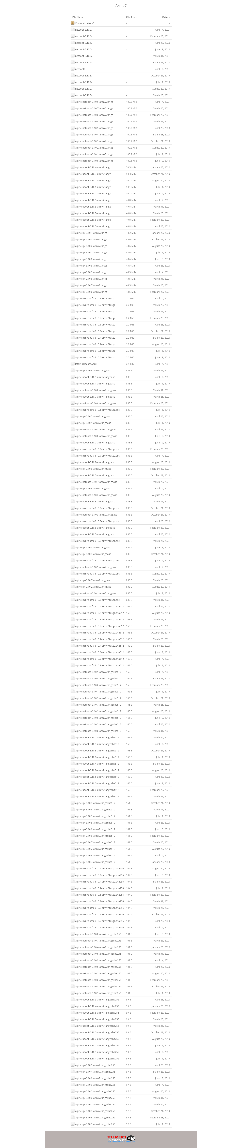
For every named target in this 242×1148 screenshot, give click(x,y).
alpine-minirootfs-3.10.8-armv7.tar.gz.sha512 (97, 619)
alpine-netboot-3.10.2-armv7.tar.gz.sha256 (96, 973)
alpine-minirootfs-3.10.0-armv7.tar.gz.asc (95, 560)
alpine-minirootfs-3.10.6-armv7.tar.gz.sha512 (97, 626)
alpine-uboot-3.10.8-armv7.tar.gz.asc (93, 501)
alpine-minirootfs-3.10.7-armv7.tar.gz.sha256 (97, 907)
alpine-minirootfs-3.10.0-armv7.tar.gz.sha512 (97, 652)
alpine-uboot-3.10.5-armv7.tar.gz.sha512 (95, 776)
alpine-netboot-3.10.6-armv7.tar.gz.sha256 (96, 979)
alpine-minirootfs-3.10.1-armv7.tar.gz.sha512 (97, 665)
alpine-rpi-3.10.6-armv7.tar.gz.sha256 (93, 1117)
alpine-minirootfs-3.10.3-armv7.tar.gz (93, 331)
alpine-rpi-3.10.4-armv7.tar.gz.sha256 (93, 1071)
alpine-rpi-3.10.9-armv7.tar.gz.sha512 (93, 855)
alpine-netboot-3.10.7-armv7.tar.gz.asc (94, 481)
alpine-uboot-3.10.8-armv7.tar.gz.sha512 (95, 796)
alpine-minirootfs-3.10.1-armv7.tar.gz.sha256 (97, 888)
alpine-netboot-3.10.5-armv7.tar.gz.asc (94, 429)
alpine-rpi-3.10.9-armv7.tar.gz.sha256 (93, 1084)
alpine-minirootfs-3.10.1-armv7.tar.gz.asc (95, 409)
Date (165, 17)
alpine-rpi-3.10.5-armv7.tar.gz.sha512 (93, 822)
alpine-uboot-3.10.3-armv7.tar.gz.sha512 (95, 750)
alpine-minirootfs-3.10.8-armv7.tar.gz (93, 311)
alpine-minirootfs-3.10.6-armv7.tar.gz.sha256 (97, 894)
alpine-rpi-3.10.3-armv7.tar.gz (89, 239)
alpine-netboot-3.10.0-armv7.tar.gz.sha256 (96, 934)
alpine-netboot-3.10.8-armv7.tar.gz (92, 121)
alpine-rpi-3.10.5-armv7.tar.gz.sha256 (93, 1065)
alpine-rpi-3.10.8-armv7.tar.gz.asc (91, 370)
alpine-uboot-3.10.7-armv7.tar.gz (91, 213)
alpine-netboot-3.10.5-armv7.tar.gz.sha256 (96, 966)
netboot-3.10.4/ (81, 62)
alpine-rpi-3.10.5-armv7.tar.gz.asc (91, 416)
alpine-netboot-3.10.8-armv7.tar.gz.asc (94, 390)
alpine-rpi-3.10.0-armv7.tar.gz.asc (91, 547)
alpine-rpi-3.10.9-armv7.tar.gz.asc (91, 488)
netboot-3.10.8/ (81, 55)
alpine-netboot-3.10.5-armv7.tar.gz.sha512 (96, 724)
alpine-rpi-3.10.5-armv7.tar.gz (89, 265)
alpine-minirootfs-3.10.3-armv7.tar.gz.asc (95, 508)
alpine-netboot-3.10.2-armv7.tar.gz (92, 147)
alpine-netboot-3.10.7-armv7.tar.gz (92, 108)
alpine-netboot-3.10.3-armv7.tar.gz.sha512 (96, 698)
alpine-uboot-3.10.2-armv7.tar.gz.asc (93, 462)
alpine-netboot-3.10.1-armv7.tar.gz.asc (94, 593)
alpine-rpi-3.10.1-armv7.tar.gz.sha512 (93, 816)
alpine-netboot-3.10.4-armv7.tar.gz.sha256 (96, 947)
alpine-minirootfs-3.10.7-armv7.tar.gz (93, 304)
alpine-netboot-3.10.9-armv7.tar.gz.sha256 (96, 960)
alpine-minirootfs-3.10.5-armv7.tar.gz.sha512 (97, 606)
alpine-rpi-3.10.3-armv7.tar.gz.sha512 (93, 803)
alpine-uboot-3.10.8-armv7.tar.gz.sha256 (95, 1025)
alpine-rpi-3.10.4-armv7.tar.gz (89, 232)
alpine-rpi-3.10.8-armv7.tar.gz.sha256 (93, 1097)
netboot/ (78, 69)
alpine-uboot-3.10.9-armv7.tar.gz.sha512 (95, 744)
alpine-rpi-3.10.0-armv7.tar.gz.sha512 (93, 829)
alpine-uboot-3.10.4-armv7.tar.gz (91, 167)
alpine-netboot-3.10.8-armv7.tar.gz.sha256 (96, 953)
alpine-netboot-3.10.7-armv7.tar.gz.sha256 (96, 940)
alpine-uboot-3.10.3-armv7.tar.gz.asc (93, 475)
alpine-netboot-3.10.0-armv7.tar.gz (92, 160)
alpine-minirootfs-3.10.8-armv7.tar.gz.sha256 (97, 901)
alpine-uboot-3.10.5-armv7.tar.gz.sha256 (95, 999)
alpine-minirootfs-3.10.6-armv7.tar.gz (93, 318)
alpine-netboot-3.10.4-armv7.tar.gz (92, 134)
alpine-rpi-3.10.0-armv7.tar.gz (89, 259)
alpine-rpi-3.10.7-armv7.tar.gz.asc (91, 580)
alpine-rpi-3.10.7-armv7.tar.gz (89, 285)
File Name (77, 17)
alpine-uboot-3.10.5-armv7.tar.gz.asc (93, 534)
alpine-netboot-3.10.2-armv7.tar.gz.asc (94, 495)
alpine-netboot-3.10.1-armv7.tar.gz (92, 154)
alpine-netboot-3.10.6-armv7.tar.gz (92, 114)
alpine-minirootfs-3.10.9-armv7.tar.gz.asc (95, 455)
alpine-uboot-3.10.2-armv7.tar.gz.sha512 (95, 770)
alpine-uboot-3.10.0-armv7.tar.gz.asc (93, 442)
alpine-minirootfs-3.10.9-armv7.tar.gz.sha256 (97, 927)
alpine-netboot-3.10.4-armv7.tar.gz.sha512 (96, 678)
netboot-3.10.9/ (81, 29)
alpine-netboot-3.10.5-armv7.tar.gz (92, 128)
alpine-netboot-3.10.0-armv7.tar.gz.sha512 (96, 717)
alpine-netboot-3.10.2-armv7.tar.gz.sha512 (96, 711)
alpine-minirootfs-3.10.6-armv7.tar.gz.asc (95, 449)
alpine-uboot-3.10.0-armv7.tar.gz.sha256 (95, 1045)
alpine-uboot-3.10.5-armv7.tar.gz (91, 226)
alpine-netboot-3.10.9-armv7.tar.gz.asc (94, 567)
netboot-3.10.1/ (81, 82)
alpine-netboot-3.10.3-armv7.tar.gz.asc (94, 514)
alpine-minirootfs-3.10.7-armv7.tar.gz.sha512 (97, 639)
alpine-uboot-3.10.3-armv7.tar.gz (91, 173)
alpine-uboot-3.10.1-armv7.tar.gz (91, 187)
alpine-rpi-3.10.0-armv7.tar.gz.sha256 (93, 1078)
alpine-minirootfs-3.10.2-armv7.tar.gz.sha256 (97, 868)
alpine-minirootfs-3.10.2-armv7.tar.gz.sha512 (97, 612)
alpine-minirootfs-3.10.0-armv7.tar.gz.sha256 (97, 875)
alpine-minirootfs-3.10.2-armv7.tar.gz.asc (95, 573)
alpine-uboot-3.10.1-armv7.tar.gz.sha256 (95, 1058)
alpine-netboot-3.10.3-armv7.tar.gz (92, 141)
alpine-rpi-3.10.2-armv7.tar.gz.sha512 (93, 848)
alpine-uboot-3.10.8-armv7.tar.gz (91, 206)
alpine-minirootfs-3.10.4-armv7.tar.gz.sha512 (97, 645)
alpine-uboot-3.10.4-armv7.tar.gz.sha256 (95, 1006)
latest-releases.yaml (84, 363)
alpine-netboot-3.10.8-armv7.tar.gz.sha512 (96, 730)
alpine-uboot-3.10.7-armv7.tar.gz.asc (93, 396)
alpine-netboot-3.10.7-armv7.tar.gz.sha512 (96, 704)
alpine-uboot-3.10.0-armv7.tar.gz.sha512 (95, 783)
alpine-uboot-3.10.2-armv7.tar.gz (91, 180)
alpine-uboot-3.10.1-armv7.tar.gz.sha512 (95, 757)
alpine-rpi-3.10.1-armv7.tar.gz (89, 252)
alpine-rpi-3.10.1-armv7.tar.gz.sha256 (93, 1124)
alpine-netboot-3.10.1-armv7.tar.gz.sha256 (96, 993)
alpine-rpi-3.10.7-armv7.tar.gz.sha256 (93, 1104)
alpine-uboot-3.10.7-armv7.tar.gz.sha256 (95, 1019)
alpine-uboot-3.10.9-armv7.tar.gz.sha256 (95, 1052)
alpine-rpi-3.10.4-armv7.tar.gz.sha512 (93, 862)
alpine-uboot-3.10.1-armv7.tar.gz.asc (93, 383)
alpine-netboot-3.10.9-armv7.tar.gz (92, 101)
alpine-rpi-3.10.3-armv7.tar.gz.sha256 (93, 1111)
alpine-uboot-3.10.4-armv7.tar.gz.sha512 (95, 763)
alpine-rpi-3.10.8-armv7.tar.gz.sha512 (93, 809)
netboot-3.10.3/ (81, 75)
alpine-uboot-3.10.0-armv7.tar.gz (91, 193)
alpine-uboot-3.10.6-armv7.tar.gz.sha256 (95, 1012)
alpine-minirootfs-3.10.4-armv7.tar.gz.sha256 (97, 881)
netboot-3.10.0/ (81, 49)
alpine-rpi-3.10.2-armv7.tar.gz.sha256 (93, 1091)
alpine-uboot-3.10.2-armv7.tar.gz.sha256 (95, 1038)
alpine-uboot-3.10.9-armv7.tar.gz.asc (93, 377)
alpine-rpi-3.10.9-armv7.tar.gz (89, 272)
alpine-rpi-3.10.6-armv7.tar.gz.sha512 (93, 835)
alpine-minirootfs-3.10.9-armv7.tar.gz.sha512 (97, 658)
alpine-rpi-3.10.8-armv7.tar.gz (89, 278)
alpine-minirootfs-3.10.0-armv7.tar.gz (93, 357)
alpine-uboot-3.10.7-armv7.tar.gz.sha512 (95, 737)
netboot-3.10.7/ (81, 95)
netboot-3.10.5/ (81, 42)
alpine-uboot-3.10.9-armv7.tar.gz (91, 200)
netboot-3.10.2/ (81, 88)
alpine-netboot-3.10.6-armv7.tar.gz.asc (94, 403)
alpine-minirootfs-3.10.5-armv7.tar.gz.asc (95, 521)
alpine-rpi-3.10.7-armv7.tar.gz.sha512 (93, 842)
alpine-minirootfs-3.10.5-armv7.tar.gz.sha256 (97, 920)
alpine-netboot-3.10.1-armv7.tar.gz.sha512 (96, 691)
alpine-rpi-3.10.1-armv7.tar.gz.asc (91, 422)
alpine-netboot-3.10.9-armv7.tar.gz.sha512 (96, 671)
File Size (130, 17)
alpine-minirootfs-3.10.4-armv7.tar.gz (93, 337)
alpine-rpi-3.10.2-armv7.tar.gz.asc (91, 586)
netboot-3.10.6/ (81, 36)
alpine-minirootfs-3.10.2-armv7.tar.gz (93, 344)
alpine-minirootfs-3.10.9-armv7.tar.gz (93, 298)
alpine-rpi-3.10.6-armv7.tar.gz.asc (91, 468)
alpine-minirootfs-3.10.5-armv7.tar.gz (93, 324)
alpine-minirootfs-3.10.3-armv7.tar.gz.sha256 (97, 914)
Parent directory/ (82, 23)
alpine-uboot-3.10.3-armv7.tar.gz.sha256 (95, 1032)
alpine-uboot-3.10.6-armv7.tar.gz (91, 219)
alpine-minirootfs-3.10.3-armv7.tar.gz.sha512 (97, 632)
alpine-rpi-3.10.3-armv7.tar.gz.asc (91, 554)
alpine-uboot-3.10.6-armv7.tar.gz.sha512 (95, 789)
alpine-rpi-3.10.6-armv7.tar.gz (89, 291)
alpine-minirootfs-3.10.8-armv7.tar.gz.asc (95, 599)
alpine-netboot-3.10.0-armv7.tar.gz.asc (94, 436)
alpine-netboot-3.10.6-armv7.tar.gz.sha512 (96, 685)
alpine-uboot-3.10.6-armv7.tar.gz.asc (93, 527)
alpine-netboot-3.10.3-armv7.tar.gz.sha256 (96, 986)
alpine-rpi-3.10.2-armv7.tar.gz (89, 246)
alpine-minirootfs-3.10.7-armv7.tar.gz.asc (95, 540)
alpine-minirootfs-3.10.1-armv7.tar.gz (93, 350)
